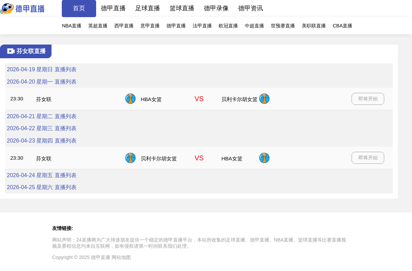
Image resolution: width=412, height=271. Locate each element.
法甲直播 (202, 25)
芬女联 (44, 99)
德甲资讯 (250, 8)
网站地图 (121, 257)
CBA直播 (342, 25)
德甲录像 (216, 8)
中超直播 (254, 25)
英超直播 (97, 25)
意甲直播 (150, 25)
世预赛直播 (283, 25)
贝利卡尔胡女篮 (239, 99)
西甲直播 (124, 25)
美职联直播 (314, 25)
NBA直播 (71, 25)
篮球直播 (182, 8)
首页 (79, 8)
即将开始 (368, 98)
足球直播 (147, 8)
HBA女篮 (151, 99)
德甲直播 (113, 8)
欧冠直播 (228, 25)
